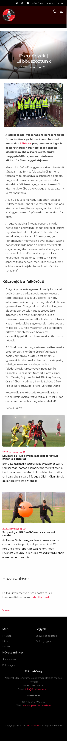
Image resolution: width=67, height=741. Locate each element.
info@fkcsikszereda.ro (37, 689)
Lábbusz (25, 143)
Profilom (53, 3)
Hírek (5, 641)
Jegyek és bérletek (46, 635)
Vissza (6, 610)
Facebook (9, 659)
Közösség (38, 3)
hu (63, 3)
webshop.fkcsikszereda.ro (37, 705)
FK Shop (7, 635)
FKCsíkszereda (33, 725)
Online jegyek (43, 641)
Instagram (9, 665)
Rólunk (6, 646)
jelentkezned (40, 597)
